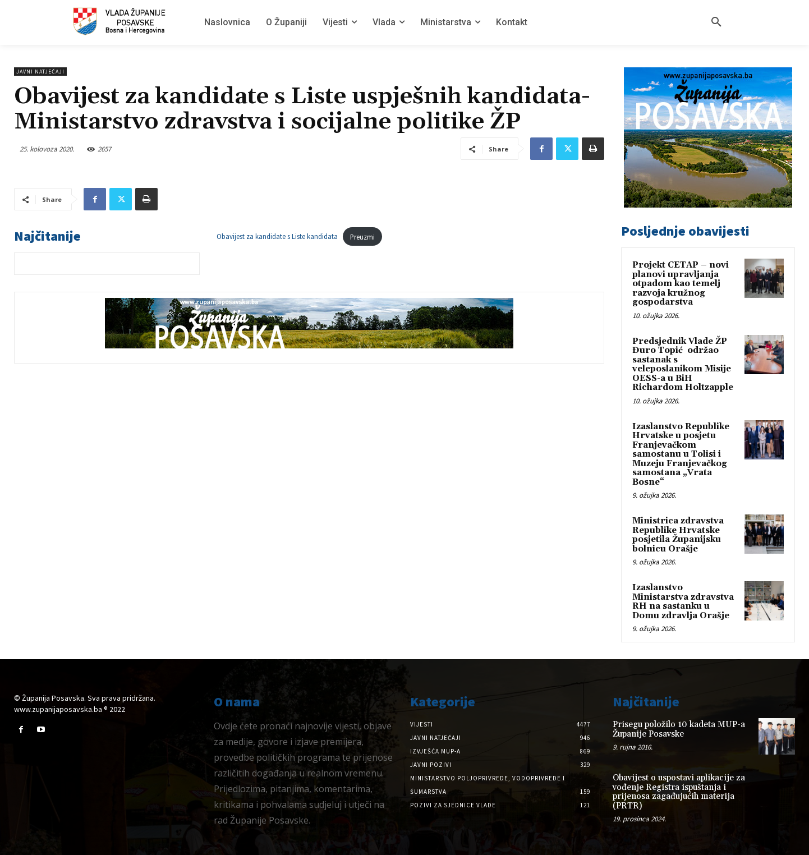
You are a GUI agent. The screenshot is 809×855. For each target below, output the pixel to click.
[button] (716, 22)
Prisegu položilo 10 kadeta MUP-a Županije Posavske (679, 729)
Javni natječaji (40, 71)
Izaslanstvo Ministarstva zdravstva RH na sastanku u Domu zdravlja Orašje (683, 601)
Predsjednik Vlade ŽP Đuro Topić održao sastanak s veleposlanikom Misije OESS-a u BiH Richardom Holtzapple (682, 364)
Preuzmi (362, 236)
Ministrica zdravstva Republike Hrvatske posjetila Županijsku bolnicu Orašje (678, 535)
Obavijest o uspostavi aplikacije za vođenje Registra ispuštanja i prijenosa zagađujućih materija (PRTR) (679, 792)
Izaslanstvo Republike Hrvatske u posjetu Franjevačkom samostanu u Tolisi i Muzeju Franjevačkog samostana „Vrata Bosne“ (680, 454)
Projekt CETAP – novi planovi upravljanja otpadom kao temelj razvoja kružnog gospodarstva (680, 283)
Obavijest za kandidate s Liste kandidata (277, 236)
